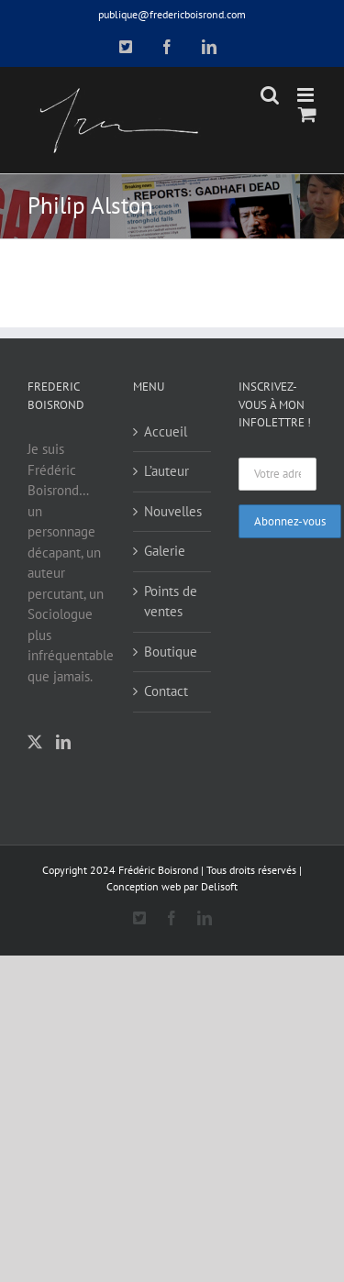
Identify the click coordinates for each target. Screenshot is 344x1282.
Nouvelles (173, 511)
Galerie (164, 550)
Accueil (165, 431)
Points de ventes (170, 601)
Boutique (170, 651)
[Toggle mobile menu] (306, 95)
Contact (166, 691)
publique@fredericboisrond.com (172, 14)
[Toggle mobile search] (270, 95)
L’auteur (166, 471)
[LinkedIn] (63, 742)
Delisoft (219, 886)
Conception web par (152, 886)
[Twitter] (35, 742)
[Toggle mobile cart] (307, 114)
